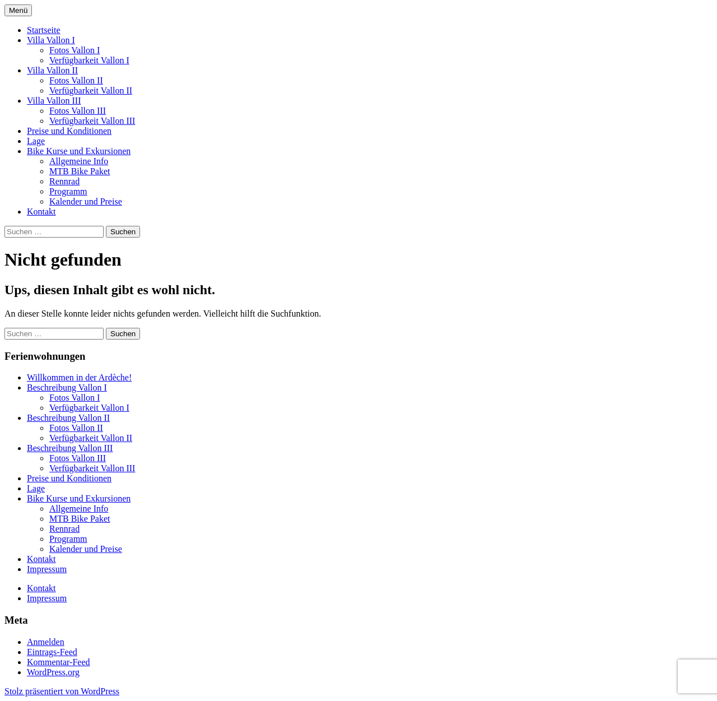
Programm (68, 191)
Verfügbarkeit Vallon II (90, 90)
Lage (36, 141)
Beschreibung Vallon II (68, 418)
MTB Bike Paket (79, 171)
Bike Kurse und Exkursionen (79, 151)
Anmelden (45, 642)
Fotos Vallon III (77, 110)
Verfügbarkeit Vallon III (92, 121)
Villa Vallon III (54, 100)
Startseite (43, 30)
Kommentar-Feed (58, 662)
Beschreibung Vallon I (67, 387)
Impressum (47, 569)
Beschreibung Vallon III (70, 448)
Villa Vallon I (51, 40)
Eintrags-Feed (52, 652)
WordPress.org (53, 672)
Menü (18, 10)
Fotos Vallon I (74, 50)
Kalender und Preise (85, 201)
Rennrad (64, 181)
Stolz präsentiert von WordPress (61, 691)
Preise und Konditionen (69, 131)
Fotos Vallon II (76, 80)
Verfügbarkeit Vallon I (89, 60)
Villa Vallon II (52, 70)
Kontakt (41, 211)
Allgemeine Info (78, 161)
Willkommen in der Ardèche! (79, 377)
